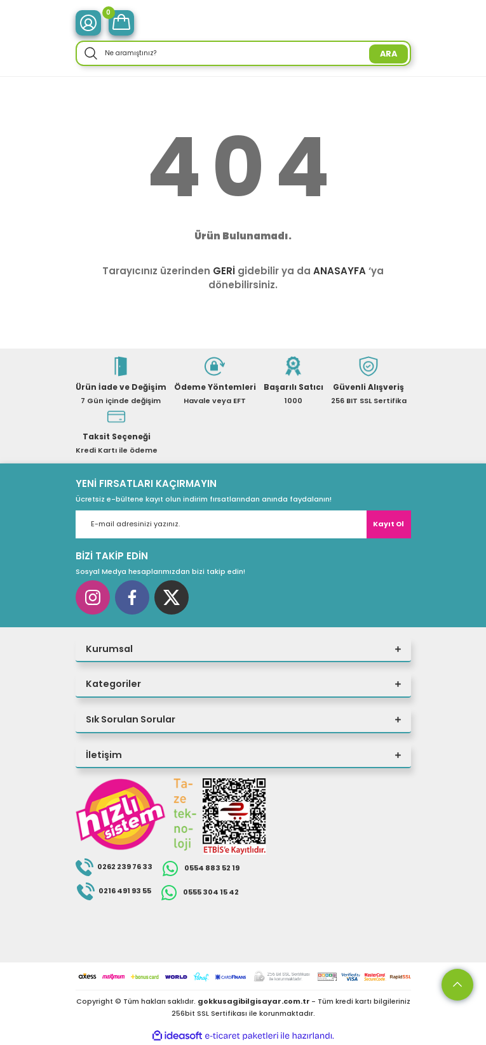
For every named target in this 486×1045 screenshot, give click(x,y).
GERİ (224, 270)
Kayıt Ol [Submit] (388, 524)
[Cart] (121, 23)
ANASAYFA (339, 270)
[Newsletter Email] (243, 524)
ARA (388, 53)
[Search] (243, 53)
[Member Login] (88, 23)
